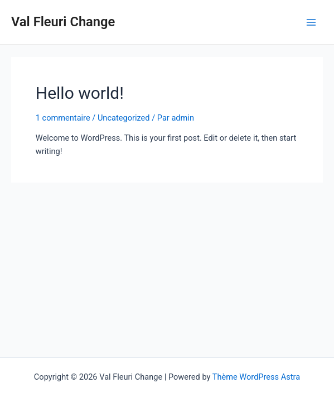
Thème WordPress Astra (256, 377)
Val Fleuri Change (63, 22)
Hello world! (80, 93)
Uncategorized (124, 118)
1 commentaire (63, 118)
